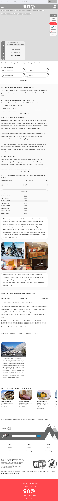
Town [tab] (5, 355)
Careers (10, 447)
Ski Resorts (17, 10)
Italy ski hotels (43, 419)
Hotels (28, 333)
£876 (25, 208)
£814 (25, 198)
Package (13, 63)
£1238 (25, 196)
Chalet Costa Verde (24, 401)
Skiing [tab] (13, 355)
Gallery (30, 63)
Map (40, 63)
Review (7, 63)
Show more (23, 113)
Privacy (48, 447)
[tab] (5, 297)
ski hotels (32, 419)
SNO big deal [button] (52, 1)
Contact (48, 444)
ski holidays (24, 419)
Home (2, 10)
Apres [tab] (22, 355)
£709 (25, 203)
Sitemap (10, 454)
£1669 (25, 213)
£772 (25, 205)
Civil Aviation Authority (17, 460)
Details (19, 63)
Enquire (29, 498)
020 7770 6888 (27, 483)
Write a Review (15, 55)
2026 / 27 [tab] (24, 191)
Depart (24, 63)
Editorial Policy (48, 451)
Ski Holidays (9, 10)
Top (2, 63)
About (29, 444)
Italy (24, 10)
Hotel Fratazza (41, 401)
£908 (25, 210)
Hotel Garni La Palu (6, 401)
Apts (35, 333)
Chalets (20, 333)
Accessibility (29, 451)
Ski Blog (29, 447)
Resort (35, 63)
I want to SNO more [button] (25, 2)
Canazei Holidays (7, 333)
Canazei (29, 10)
